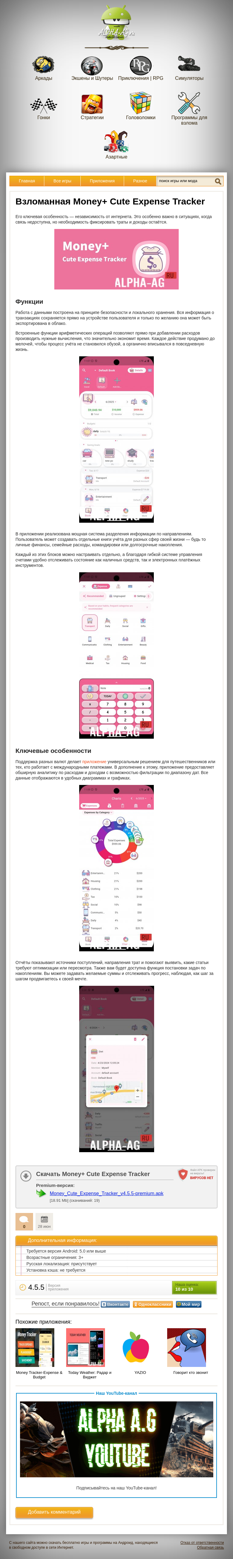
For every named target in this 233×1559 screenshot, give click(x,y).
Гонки (43, 105)
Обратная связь (210, 1547)
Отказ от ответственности (202, 1543)
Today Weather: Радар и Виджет (89, 1374)
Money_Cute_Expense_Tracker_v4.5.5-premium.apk (107, 1193)
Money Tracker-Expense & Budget (39, 1374)
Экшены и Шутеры (92, 66)
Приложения (102, 180)
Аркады (43, 66)
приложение (94, 761)
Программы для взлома (189, 108)
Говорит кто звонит (191, 1372)
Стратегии (92, 105)
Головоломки (141, 105)
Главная (27, 180)
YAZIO (140, 1372)
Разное (140, 180)
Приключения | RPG (141, 66)
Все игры (62, 180)
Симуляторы (189, 66)
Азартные (116, 144)
